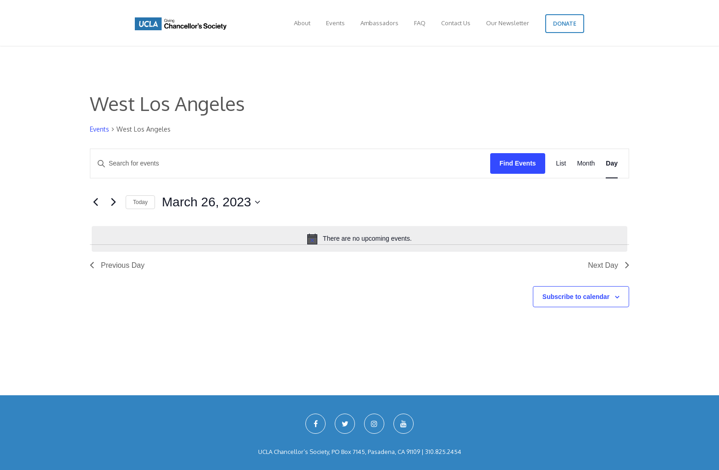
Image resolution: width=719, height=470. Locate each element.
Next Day (608, 265)
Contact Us (455, 23)
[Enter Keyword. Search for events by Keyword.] (290, 163)
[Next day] (113, 202)
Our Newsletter (507, 23)
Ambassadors (379, 23)
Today (140, 202)
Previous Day (117, 265)
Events (335, 23)
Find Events (517, 163)
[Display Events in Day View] (612, 163)
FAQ (420, 23)
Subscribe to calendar (575, 296)
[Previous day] (95, 202)
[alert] (359, 239)
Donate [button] (564, 23)
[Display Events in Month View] (586, 163)
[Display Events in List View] (561, 163)
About (302, 23)
